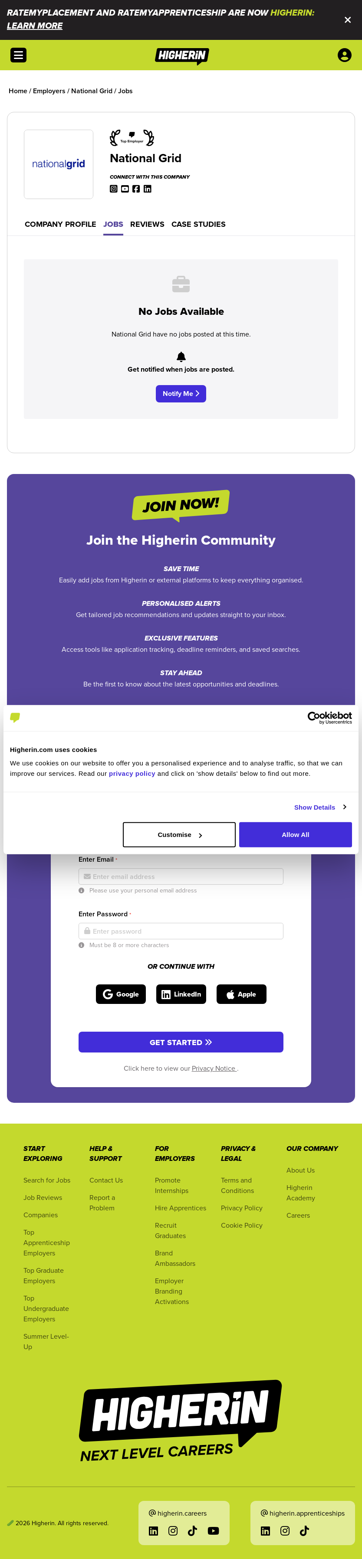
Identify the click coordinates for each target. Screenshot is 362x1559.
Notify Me (181, 394)
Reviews (147, 224)
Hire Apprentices (180, 1208)
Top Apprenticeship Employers (46, 1242)
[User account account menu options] (346, 55)
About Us (300, 1170)
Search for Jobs (46, 1180)
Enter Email (98, 859)
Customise (180, 834)
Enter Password (105, 914)
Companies (40, 1214)
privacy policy (132, 773)
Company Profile (60, 224)
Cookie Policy (242, 1225)
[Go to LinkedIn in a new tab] (153, 1530)
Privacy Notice (214, 1068)
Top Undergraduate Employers (46, 1308)
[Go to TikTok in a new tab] (192, 1530)
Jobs (113, 224)
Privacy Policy (242, 1208)
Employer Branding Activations (172, 1291)
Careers (298, 1215)
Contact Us (106, 1180)
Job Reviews (42, 1197)
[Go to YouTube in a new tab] (213, 1530)
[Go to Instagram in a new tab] (173, 1530)
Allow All (295, 834)
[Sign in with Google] (121, 994)
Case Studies (198, 224)
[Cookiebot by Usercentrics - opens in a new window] (314, 717)
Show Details (315, 807)
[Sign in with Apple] (242, 994)
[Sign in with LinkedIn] (181, 994)
